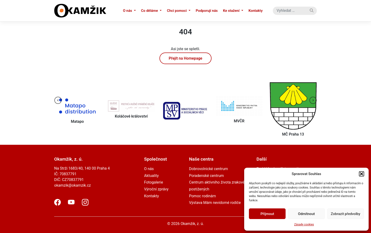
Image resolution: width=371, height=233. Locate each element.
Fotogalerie (153, 182)
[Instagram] (85, 204)
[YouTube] (71, 204)
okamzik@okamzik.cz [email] (72, 185)
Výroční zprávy (156, 189)
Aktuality (151, 175)
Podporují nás (207, 11)
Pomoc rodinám (202, 196)
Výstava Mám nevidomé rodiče (215, 202)
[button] (361, 173)
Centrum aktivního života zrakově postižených (217, 185)
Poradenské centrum (206, 175)
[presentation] (58, 100)
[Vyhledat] (311, 11)
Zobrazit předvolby (345, 214)
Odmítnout (306, 214)
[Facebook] (57, 204)
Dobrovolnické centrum (208, 169)
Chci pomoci (177, 11)
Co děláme (150, 11)
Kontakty (255, 11)
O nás (128, 11)
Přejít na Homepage (185, 58)
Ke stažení (231, 11)
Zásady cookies (304, 224)
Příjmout (267, 214)
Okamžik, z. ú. (192, 223)
